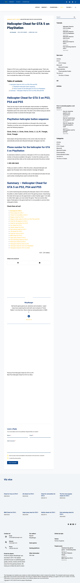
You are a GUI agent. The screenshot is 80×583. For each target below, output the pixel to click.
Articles (59, 59)
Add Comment (11, 441)
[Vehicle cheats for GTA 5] (49, 505)
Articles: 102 (29, 319)
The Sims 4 (60, 73)
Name (9, 435)
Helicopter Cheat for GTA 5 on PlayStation (21, 246)
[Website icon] (29, 316)
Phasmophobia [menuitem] (25, 1)
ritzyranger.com (13, 543)
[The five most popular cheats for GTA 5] (68, 487)
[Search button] (74, 17)
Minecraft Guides (63, 67)
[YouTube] (72, 1)
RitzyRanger (32, 537)
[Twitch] (75, 1)
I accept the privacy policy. (15, 458)
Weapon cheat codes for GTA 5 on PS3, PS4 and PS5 (24, 219)
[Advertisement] (29, 280)
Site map (31, 555)
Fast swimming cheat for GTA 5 (19, 239)
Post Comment (12, 462)
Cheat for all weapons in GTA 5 (18, 221)
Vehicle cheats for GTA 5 (17, 227)
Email (31, 435)
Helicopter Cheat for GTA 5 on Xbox (20, 248)
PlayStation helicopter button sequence (24, 86)
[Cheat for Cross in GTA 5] (12, 487)
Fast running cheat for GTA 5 (18, 229)
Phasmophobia (61, 69)
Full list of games (59, 541)
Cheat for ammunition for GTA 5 (19, 223)
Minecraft (59, 65)
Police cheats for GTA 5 (16, 213)
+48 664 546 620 (13, 548)
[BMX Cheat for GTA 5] (12, 505)
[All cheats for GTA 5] (31, 487)
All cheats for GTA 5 (15, 211)
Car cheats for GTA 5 (16, 225)
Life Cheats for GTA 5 (16, 231)
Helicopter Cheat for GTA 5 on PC (19, 244)
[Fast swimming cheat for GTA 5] (68, 505)
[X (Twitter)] (69, 1)
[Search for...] (66, 17)
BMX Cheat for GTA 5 (16, 235)
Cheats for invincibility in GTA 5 (19, 215)
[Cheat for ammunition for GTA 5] (49, 487)
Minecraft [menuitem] (11, 1)
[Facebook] (66, 1)
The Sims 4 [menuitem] (18, 1)
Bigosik (31, 535)
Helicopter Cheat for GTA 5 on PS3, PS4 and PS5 (23, 84)
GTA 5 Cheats (24, 32)
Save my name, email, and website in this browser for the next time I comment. (26, 455)
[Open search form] (75, 7)
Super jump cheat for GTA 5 (18, 237)
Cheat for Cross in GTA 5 (17, 233)
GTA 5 (19, 32)
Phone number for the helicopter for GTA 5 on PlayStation (29, 88)
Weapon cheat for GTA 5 (17, 217)
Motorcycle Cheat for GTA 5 (18, 241)
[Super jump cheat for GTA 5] (31, 505)
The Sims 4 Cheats (64, 75)
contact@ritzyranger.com (15, 537)
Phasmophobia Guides (65, 71)
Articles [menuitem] (37, 7)
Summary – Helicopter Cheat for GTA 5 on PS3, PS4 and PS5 (27, 90)
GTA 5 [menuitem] (6, 1)
